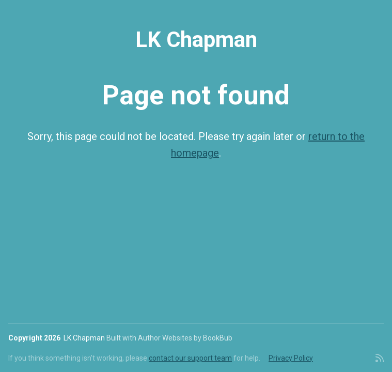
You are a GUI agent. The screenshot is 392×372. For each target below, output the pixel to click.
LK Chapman (196, 39)
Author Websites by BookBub (185, 338)
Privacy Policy (291, 358)
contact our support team (190, 358)
